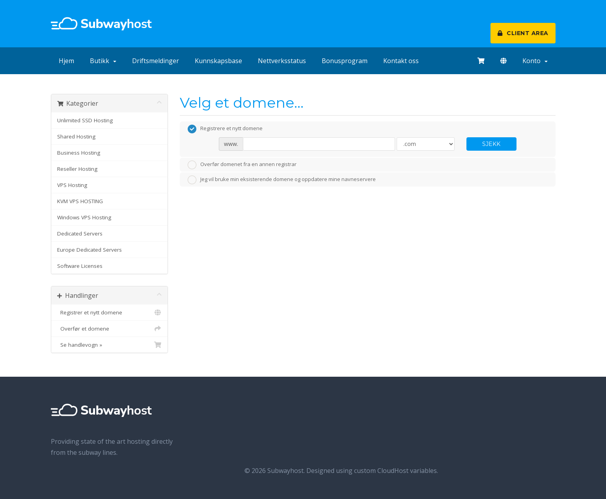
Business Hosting (78, 152)
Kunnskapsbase (218, 60)
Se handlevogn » (109, 344)
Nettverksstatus (282, 60)
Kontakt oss (401, 60)
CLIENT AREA (523, 33)
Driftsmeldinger (155, 60)
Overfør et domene (109, 328)
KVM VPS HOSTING (80, 201)
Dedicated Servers (80, 233)
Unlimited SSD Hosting (85, 120)
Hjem (66, 60)
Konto (535, 60)
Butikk (103, 60)
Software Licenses (80, 265)
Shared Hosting (76, 136)
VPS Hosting (72, 185)
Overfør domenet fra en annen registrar (242, 165)
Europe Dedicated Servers (89, 249)
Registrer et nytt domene (109, 312)
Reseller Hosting (77, 168)
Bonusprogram (344, 60)
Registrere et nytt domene (225, 129)
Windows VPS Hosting (84, 217)
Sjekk (491, 144)
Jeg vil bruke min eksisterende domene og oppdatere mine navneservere (282, 180)
